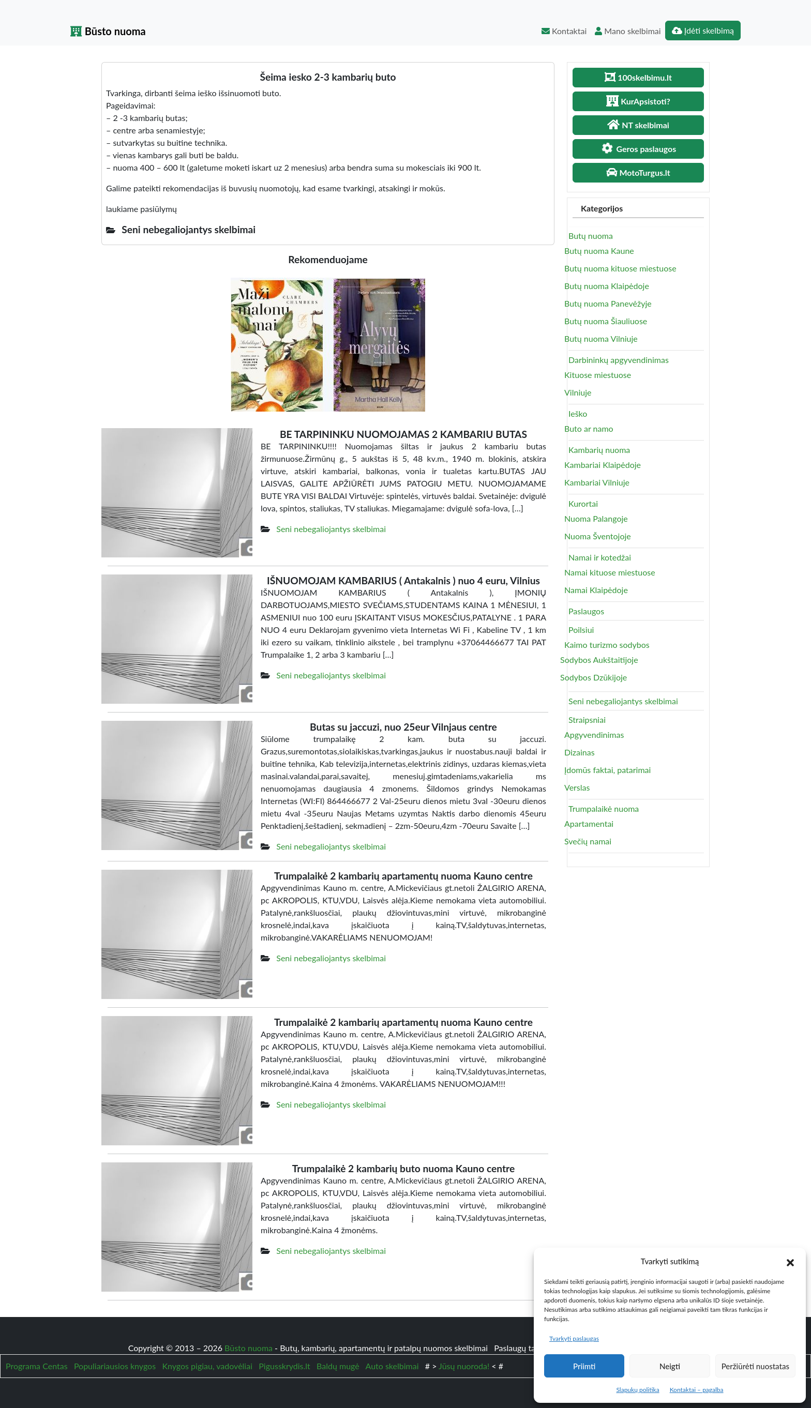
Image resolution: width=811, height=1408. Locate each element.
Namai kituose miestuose (609, 572)
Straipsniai (587, 719)
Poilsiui (581, 629)
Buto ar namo (588, 428)
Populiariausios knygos (115, 1366)
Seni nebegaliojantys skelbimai (331, 529)
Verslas (577, 787)
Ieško (577, 413)
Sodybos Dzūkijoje (593, 677)
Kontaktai (564, 31)
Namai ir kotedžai (599, 557)
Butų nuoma (590, 235)
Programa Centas (37, 1366)
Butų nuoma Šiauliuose (605, 321)
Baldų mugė (338, 1366)
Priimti (584, 1366)
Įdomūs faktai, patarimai (607, 770)
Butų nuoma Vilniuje (601, 338)
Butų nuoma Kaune (599, 250)
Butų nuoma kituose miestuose (620, 268)
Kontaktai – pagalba (697, 1390)
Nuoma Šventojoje (597, 536)
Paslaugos (586, 611)
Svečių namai (587, 841)
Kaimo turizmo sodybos (607, 644)
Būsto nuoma (108, 31)
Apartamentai (588, 823)
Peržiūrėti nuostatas (755, 1366)
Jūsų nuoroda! (464, 1366)
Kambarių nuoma (599, 450)
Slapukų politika (637, 1390)
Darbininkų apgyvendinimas (618, 360)
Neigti (669, 1366)
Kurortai (583, 503)
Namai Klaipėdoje (596, 590)
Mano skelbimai (627, 31)
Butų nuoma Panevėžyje (608, 303)
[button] (790, 1261)
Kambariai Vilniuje (596, 482)
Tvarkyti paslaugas (574, 1338)
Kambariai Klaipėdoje (602, 465)
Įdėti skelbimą (703, 30)
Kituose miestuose (597, 375)
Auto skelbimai (392, 1366)
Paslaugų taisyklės (527, 1348)
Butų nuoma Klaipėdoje (606, 286)
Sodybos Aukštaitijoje (599, 659)
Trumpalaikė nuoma (603, 808)
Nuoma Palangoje (596, 518)
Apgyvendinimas (594, 734)
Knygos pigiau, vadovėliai (207, 1366)
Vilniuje (577, 392)
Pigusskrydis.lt (284, 1366)
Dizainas (579, 752)
